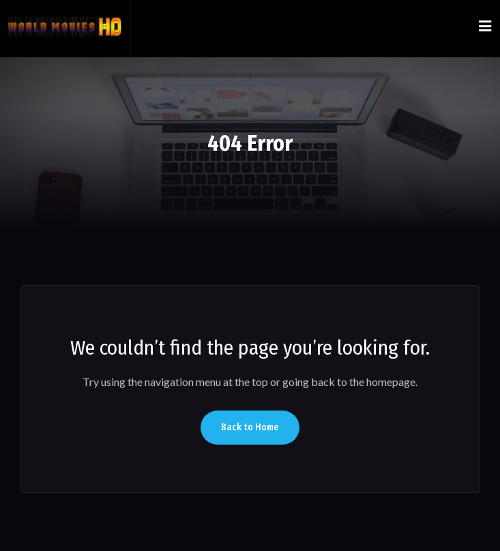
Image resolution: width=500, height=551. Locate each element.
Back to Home (250, 427)
